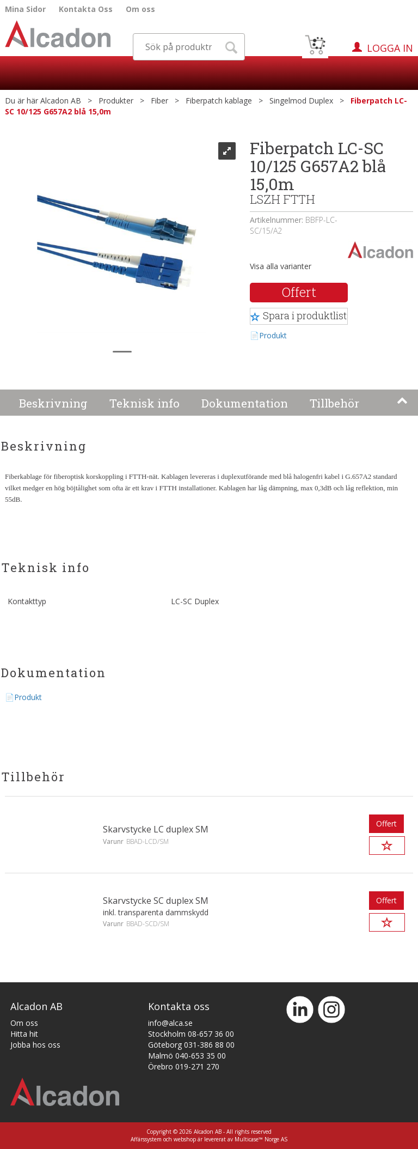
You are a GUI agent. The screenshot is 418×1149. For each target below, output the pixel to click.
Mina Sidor (25, 9)
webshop (185, 1139)
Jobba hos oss (35, 1044)
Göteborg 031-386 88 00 (191, 1044)
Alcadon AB (60, 100)
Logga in (390, 47)
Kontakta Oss (86, 9)
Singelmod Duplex (301, 100)
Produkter (116, 100)
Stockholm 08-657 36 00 (191, 1034)
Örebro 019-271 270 (183, 1066)
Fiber (159, 100)
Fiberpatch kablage (219, 100)
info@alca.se (170, 1023)
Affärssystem (146, 1139)
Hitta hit (24, 1034)
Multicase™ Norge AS (261, 1139)
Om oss (140, 9)
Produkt (273, 335)
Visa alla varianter (280, 266)
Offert (299, 292)
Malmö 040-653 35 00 (187, 1055)
